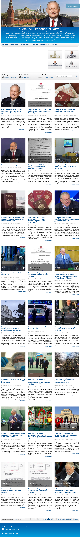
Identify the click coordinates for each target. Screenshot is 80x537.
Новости (35, 45)
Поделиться (75, 519)
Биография (14, 45)
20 (36, 519)
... (60, 45)
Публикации (44, 45)
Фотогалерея (25, 45)
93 (43, 519)
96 (51, 519)
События (54, 45)
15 (34, 519)
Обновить (76, 76)
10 (31, 519)
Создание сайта (7, 533)
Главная (5, 45)
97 (53, 519)
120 (20, 519)
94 (45, 519)
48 (18, 519)
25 (38, 519)
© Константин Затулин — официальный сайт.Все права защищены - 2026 (14, 528)
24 (15, 519)
